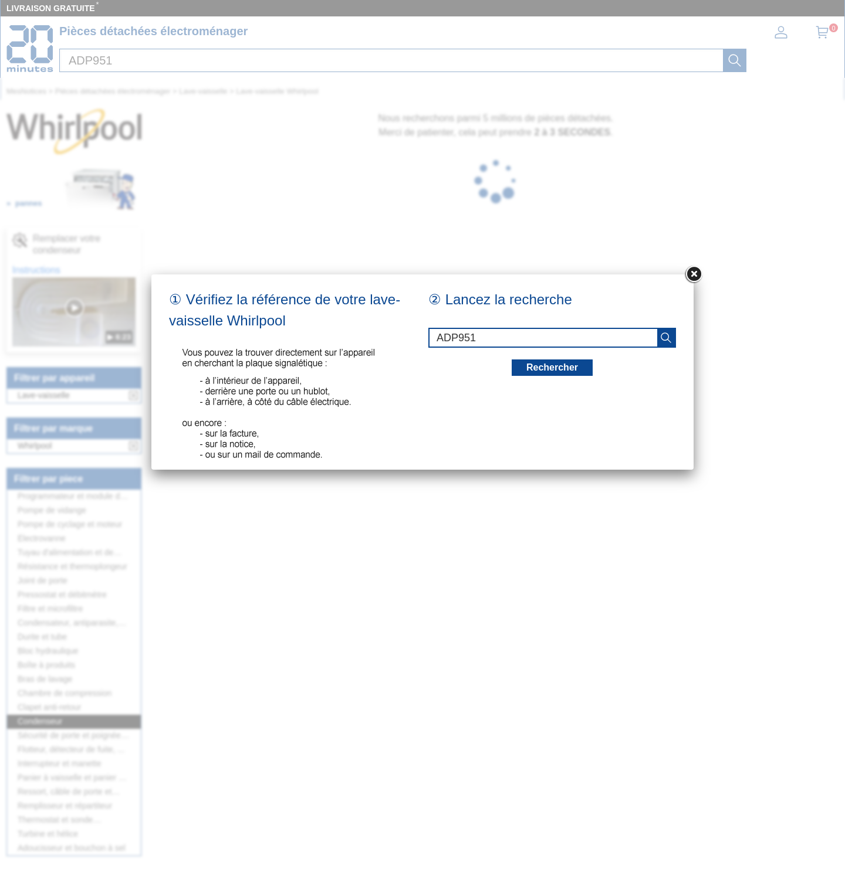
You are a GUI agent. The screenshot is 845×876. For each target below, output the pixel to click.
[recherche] (666, 338)
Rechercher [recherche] (552, 367)
